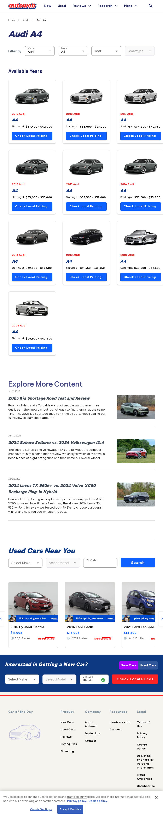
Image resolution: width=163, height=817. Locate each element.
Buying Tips (68, 744)
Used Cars (148, 665)
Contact (90, 740)
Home (11, 20)
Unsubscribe (146, 786)
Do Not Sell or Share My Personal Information (145, 761)
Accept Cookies (70, 809)
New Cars (128, 665)
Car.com (115, 729)
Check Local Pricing (31, 136)
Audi (26, 20)
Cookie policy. (98, 801)
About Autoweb (91, 724)
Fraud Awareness (144, 777)
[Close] (156, 797)
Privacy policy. (77, 801)
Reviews (66, 736)
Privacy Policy (142, 735)
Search (138, 562)
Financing (67, 751)
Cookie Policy (142, 746)
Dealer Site (92, 733)
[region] (81, 804)
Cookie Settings (41, 809)
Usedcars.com (120, 722)
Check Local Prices (135, 679)
